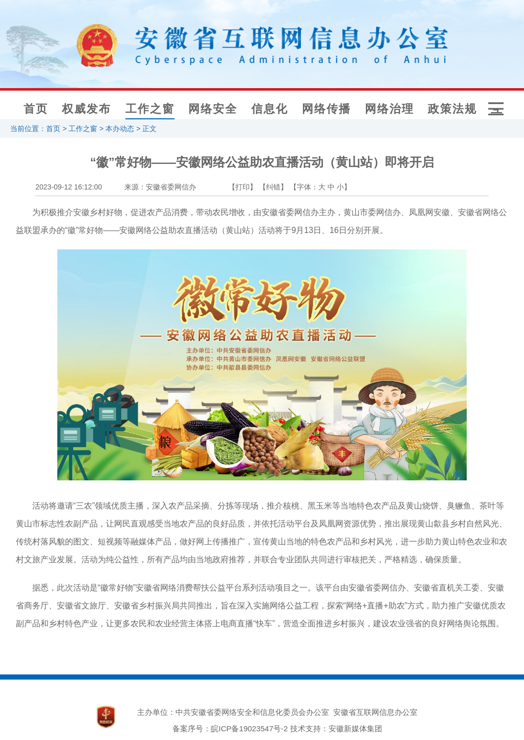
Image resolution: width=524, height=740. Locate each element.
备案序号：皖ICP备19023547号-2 (230, 728)
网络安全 (212, 108)
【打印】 (242, 187)
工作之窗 (149, 108)
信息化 (269, 108)
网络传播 (326, 108)
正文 (149, 128)
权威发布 (86, 108)
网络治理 (389, 108)
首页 (36, 108)
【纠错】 (273, 187)
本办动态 (119, 128)
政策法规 (452, 108)
